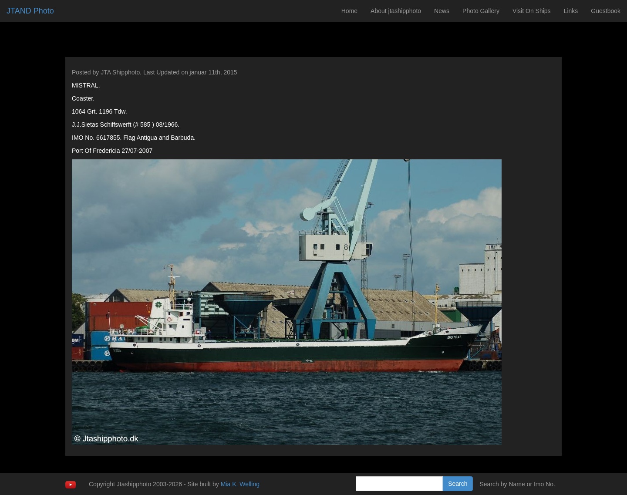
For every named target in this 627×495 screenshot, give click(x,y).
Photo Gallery (480, 10)
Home (349, 10)
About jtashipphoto (396, 10)
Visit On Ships (531, 10)
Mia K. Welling (240, 484)
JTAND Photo (30, 11)
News (441, 10)
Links (571, 10)
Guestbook (605, 10)
